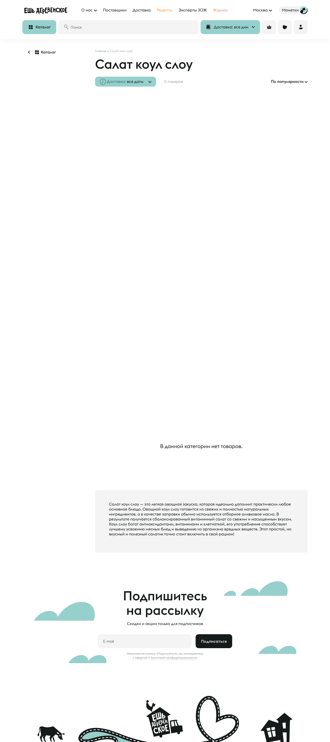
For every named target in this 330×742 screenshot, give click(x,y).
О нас (87, 728)
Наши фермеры (141, 728)
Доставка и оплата (38, 728)
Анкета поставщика (144, 735)
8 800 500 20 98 (280, 718)
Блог (85, 735)
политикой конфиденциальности (174, 607)
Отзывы (28, 735)
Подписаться (214, 591)
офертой (141, 607)
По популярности (287, 81)
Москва (260, 10)
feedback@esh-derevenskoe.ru (283, 739)
